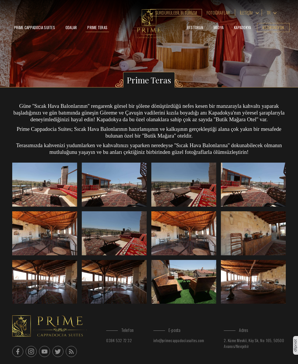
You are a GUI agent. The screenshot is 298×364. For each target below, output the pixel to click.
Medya (219, 27)
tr (269, 12)
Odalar (71, 27)
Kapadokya (242, 27)
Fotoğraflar (218, 12)
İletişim (246, 12)
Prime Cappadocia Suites (34, 27)
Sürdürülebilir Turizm (176, 12)
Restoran (195, 27)
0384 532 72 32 (119, 340)
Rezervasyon (273, 27)
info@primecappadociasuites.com (178, 340)
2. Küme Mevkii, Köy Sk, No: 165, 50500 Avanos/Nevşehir (254, 343)
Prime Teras (97, 27)
